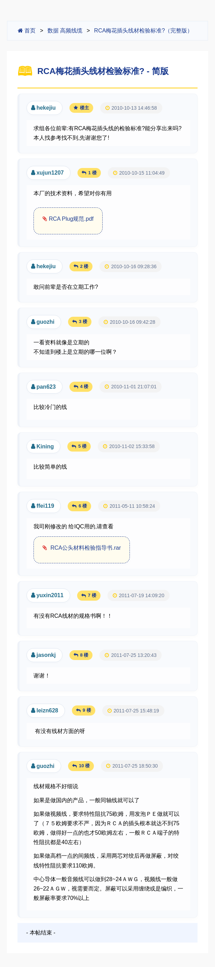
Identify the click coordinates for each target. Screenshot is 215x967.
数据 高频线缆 (64, 31)
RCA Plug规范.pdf (71, 219)
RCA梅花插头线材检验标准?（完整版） (143, 31)
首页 (27, 31)
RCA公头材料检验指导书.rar (85, 548)
